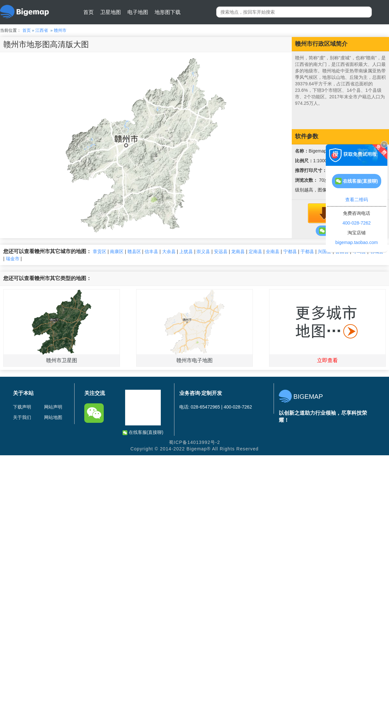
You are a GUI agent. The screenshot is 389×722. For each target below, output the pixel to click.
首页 (88, 12)
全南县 (272, 251)
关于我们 (22, 417)
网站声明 (53, 407)
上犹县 (186, 251)
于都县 (307, 251)
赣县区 (134, 251)
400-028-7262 (356, 223)
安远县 (221, 251)
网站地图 (53, 417)
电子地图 (137, 12)
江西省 (41, 30)
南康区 (117, 251)
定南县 (255, 251)
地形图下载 (168, 12)
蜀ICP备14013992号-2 (194, 442)
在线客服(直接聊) (143, 432)
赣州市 (60, 30)
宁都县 (290, 251)
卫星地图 (110, 12)
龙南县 (238, 251)
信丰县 (151, 251)
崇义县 (203, 251)
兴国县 (324, 251)
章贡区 (99, 251)
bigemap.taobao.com (357, 242)
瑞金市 (12, 258)
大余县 (169, 251)
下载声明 (22, 407)
